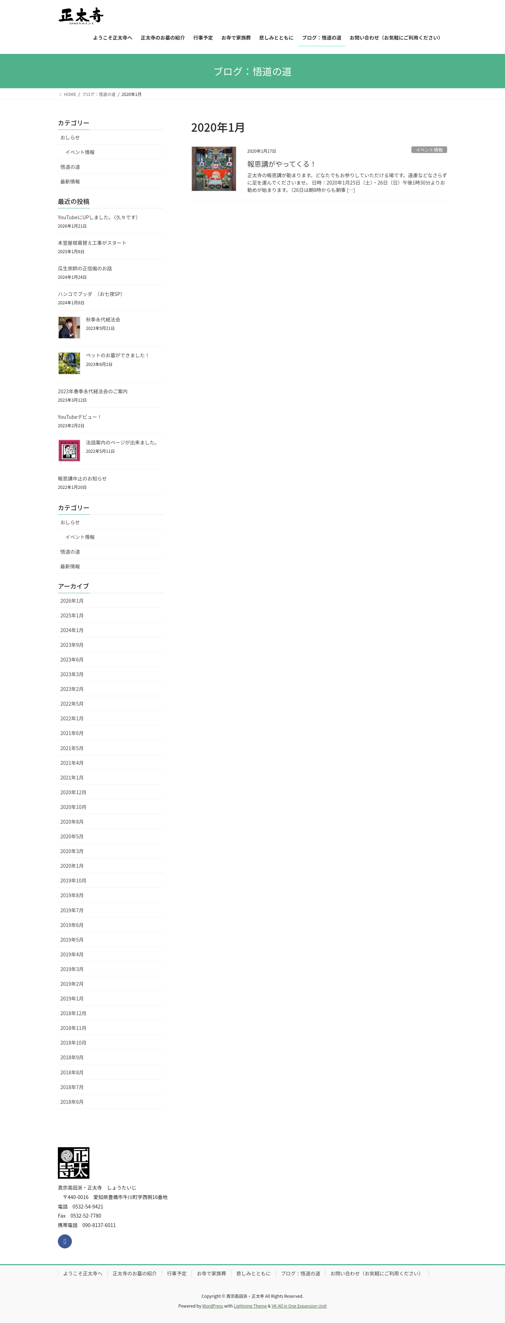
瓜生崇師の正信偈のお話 (85, 268)
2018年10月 (73, 1042)
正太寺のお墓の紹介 (135, 1273)
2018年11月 (73, 1027)
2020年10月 (73, 806)
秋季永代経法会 (103, 319)
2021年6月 (72, 732)
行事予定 (177, 1273)
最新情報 (70, 181)
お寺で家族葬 (211, 1273)
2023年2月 (72, 688)
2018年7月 (72, 1086)
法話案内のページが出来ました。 (123, 442)
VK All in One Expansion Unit (299, 1306)
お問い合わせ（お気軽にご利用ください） (377, 1273)
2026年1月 (72, 600)
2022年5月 (72, 703)
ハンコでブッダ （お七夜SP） (91, 293)
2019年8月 (72, 895)
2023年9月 (72, 644)
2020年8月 (72, 821)
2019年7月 (72, 910)
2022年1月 (72, 718)
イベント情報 (429, 149)
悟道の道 (70, 166)
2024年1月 (72, 629)
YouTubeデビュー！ (80, 416)
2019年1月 (72, 998)
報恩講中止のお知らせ (82, 478)
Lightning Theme (250, 1306)
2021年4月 (72, 762)
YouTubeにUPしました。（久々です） (99, 217)
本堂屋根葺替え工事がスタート (92, 242)
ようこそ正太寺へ (82, 1273)
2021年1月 (72, 777)
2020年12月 (73, 792)
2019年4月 (72, 954)
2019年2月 (72, 983)
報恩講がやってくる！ (282, 164)
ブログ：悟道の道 (300, 1273)
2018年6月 (72, 1101)
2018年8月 (72, 1072)
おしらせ (70, 137)
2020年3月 (72, 850)
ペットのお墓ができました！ (118, 355)
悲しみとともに (253, 1273)
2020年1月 (72, 865)
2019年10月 (73, 880)
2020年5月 (72, 836)
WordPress (212, 1306)
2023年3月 (72, 674)
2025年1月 (72, 615)
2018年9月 (72, 1057)
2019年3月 (72, 968)
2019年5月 (72, 939)
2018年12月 (73, 1013)
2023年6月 (72, 659)
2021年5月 (72, 747)
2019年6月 (72, 924)
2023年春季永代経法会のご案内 (93, 391)
